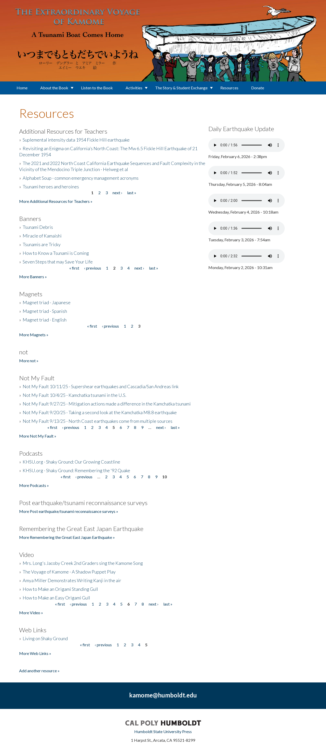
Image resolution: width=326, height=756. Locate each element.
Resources (229, 87)
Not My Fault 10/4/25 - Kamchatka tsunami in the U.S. (74, 395)
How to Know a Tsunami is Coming (56, 253)
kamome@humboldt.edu (163, 695)
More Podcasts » (34, 485)
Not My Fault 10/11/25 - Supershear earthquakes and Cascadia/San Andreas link (101, 386)
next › (117, 192)
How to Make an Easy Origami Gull (56, 597)
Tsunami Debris (38, 227)
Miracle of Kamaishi (42, 236)
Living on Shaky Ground (45, 638)
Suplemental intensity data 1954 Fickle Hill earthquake (76, 140)
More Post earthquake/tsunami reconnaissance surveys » (68, 511)
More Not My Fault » (37, 435)
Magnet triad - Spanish (45, 311)
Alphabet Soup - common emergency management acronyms (81, 178)
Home (22, 87)
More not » (28, 360)
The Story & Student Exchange (181, 87)
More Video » (31, 612)
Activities (134, 87)
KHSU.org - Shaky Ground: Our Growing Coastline (71, 462)
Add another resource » (39, 670)
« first (74, 267)
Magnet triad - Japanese (47, 302)
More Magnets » (33, 334)
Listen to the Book (97, 87)
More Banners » (33, 276)
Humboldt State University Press (163, 731)
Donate (257, 87)
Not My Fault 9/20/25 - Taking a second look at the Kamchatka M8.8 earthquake (100, 412)
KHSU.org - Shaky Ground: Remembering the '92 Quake (76, 470)
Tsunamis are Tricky (42, 244)
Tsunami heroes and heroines (51, 186)
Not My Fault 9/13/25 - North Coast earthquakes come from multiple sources (97, 421)
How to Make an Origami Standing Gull (60, 589)
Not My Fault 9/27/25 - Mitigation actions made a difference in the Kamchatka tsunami (107, 404)
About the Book (54, 87)
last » (131, 192)
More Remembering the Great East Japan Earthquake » (67, 537)
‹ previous (92, 267)
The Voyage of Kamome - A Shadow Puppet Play (69, 572)
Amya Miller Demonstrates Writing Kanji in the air (72, 580)
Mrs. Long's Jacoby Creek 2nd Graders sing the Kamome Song (83, 563)
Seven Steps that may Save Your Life (58, 261)
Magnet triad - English (44, 320)
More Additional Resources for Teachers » (55, 201)
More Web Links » (35, 653)
